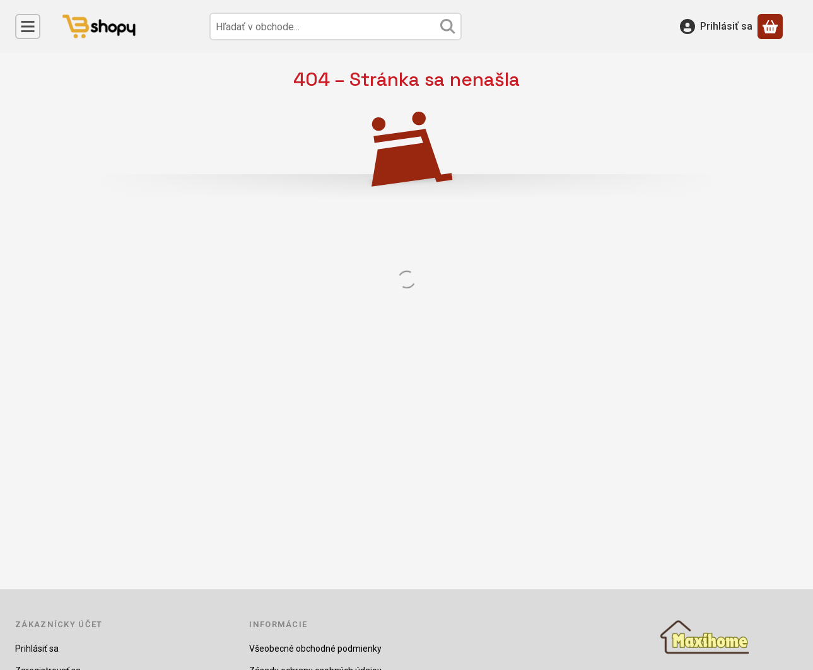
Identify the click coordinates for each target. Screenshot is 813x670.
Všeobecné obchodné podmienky (315, 649)
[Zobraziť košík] (770, 26)
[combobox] (335, 26)
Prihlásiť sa (37, 649)
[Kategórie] (27, 26)
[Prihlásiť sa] (716, 26)
